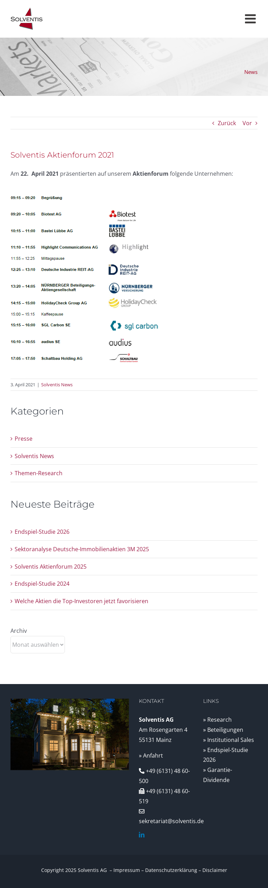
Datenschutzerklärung (171, 870)
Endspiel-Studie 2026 (42, 532)
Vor (247, 123)
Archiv (18, 631)
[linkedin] (141, 834)
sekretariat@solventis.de (171, 821)
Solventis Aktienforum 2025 (51, 566)
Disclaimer (214, 870)
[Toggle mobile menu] (251, 19)
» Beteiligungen (223, 730)
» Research (217, 719)
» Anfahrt (151, 755)
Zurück (227, 123)
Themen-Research (38, 473)
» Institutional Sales (228, 740)
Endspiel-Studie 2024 (42, 583)
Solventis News (57, 384)
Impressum (126, 870)
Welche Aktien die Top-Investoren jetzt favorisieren (81, 601)
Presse (23, 438)
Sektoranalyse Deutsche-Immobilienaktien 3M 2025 (82, 549)
